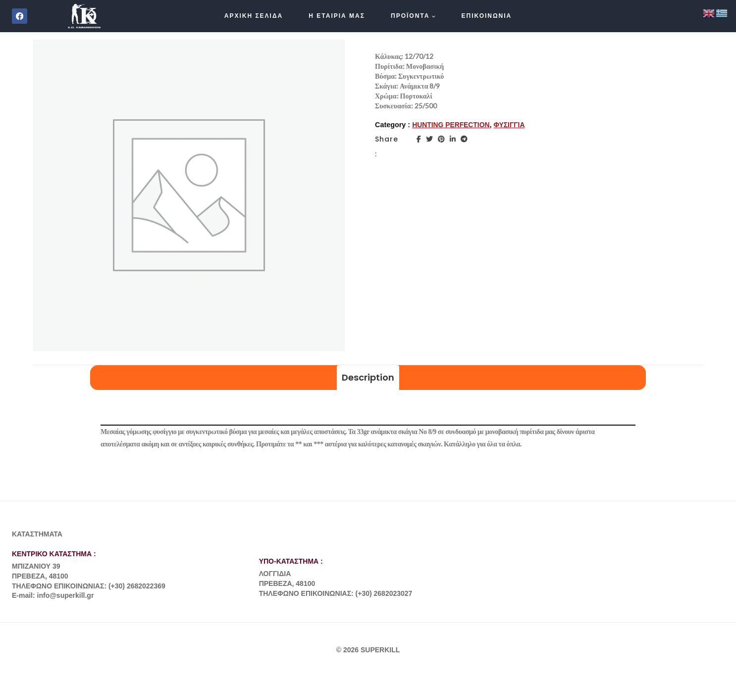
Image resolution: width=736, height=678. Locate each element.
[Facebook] (19, 16)
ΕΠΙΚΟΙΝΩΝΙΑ (487, 15)
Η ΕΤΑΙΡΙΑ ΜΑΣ (337, 15)
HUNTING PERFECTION (452, 125)
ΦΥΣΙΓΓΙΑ (512, 125)
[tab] (368, 377)
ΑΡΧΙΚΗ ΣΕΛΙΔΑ (253, 15)
